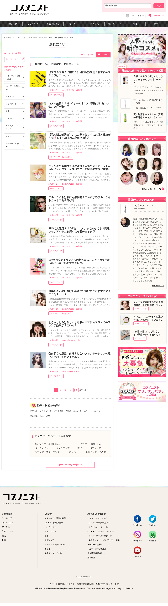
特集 (135, 24)
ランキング (32, 24)
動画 (156, 24)
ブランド (73, 24)
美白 (42, 416)
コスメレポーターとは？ (98, 523)
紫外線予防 (58, 411)
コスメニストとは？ (137, 16)
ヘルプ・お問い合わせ (97, 549)
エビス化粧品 (140, 108)
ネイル (72, 452)
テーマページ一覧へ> (70, 464)
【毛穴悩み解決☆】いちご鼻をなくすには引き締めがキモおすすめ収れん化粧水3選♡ (79, 136)
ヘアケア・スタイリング (47, 452)
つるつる (34, 416)
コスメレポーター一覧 (151, 189)
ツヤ (48, 416)
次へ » (83, 389)
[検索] (127, 5)
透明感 (68, 411)
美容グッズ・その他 (95, 452)
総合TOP (12, 24)
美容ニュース (115, 24)
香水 (79, 448)
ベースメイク (56, 188)
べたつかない (95, 411)
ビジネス (34, 411)
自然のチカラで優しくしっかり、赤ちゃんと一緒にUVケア (148, 79)
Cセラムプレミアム (143, 205)
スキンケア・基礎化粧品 (61, 157)
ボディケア (95, 448)
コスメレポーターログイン (99, 536)
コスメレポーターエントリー (100, 531)
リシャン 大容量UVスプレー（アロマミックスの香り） (148, 125)
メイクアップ (56, 95)
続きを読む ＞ (158, 285)
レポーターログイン (159, 16)
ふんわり (77, 411)
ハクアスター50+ (154, 108)
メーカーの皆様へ (95, 544)
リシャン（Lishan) (142, 122)
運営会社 (91, 557)
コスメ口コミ (53, 24)
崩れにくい (43, 38)
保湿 (85, 411)
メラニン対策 (45, 411)
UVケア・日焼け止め (90, 444)
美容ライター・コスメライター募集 (103, 540)
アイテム (94, 24)
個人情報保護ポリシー (97, 553)
